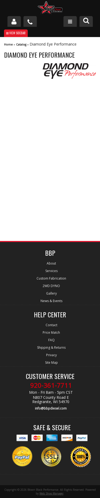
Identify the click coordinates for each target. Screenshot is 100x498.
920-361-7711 (51, 385)
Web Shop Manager (51, 493)
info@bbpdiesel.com (51, 408)
